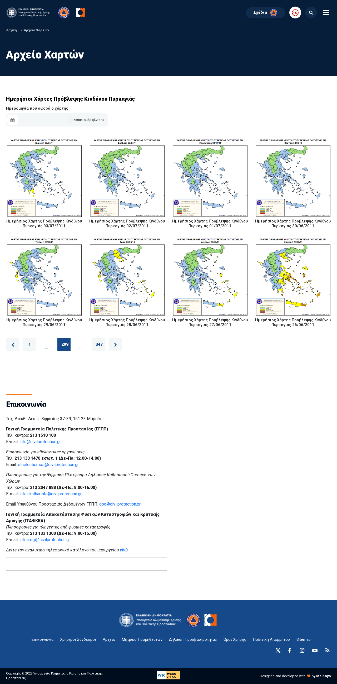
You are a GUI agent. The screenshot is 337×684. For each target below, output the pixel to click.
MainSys (323, 676)
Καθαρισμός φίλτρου (88, 120)
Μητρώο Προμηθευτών (142, 639)
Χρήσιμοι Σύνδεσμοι (78, 639)
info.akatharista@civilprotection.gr (50, 493)
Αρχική (11, 30)
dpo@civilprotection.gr (120, 504)
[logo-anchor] (151, 620)
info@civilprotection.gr (40, 441)
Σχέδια (265, 13)
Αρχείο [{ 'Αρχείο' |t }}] (109, 639)
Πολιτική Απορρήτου (271, 639)
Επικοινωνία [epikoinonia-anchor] (42, 639)
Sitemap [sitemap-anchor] (303, 639)
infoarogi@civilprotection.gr (44, 539)
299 (64, 344)
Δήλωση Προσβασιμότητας (193, 639)
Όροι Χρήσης (235, 639)
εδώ (124, 549)
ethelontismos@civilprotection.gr (48, 464)
